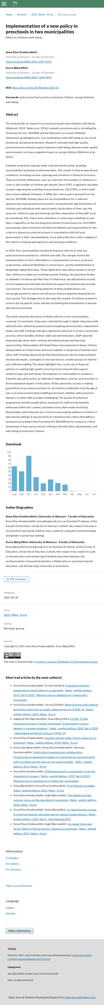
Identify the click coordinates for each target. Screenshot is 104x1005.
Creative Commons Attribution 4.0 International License (66, 661)
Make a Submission (19, 930)
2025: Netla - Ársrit (42, 14)
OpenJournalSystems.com (80, 997)
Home (9, 14)
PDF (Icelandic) (17, 579)
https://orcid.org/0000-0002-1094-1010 (29, 61)
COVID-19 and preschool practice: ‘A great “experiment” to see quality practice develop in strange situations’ (51, 723)
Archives (22, 14)
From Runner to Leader (81, 785)
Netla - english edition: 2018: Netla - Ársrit (52, 742)
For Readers (12, 858)
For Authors (12, 863)
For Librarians (13, 869)
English (10, 907)
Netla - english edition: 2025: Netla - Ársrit (38, 790)
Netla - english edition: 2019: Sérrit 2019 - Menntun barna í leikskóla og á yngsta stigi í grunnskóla (52, 695)
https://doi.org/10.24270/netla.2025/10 (35, 87)
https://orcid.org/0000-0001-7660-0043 (29, 77)
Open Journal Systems (19, 885)
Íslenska (10, 913)
